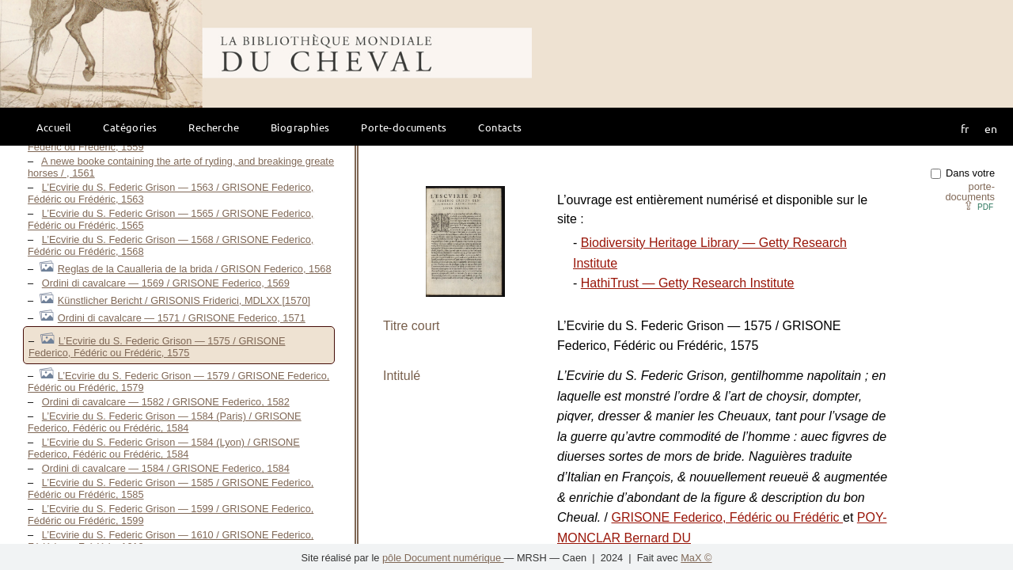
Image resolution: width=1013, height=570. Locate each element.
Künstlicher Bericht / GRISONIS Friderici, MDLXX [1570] (184, 300)
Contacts (500, 127)
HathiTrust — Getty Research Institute (688, 283)
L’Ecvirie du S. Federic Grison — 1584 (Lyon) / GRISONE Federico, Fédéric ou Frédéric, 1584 (164, 448)
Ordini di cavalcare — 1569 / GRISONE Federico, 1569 (166, 283)
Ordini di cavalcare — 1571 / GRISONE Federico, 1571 (181, 318)
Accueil (54, 127)
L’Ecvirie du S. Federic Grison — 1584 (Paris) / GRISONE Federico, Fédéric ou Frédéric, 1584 (165, 422)
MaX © (696, 558)
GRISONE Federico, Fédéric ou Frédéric (727, 517)
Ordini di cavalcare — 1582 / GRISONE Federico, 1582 (166, 402)
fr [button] (965, 128)
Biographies (300, 127)
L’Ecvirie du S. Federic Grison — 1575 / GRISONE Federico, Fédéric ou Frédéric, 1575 (156, 347)
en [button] (991, 128)
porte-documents (970, 191)
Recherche (213, 127)
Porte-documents (403, 127)
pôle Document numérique (443, 558)
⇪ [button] (978, 205)
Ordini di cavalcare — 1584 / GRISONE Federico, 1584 (166, 468)
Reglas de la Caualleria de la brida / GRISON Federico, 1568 (195, 269)
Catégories (130, 127)
